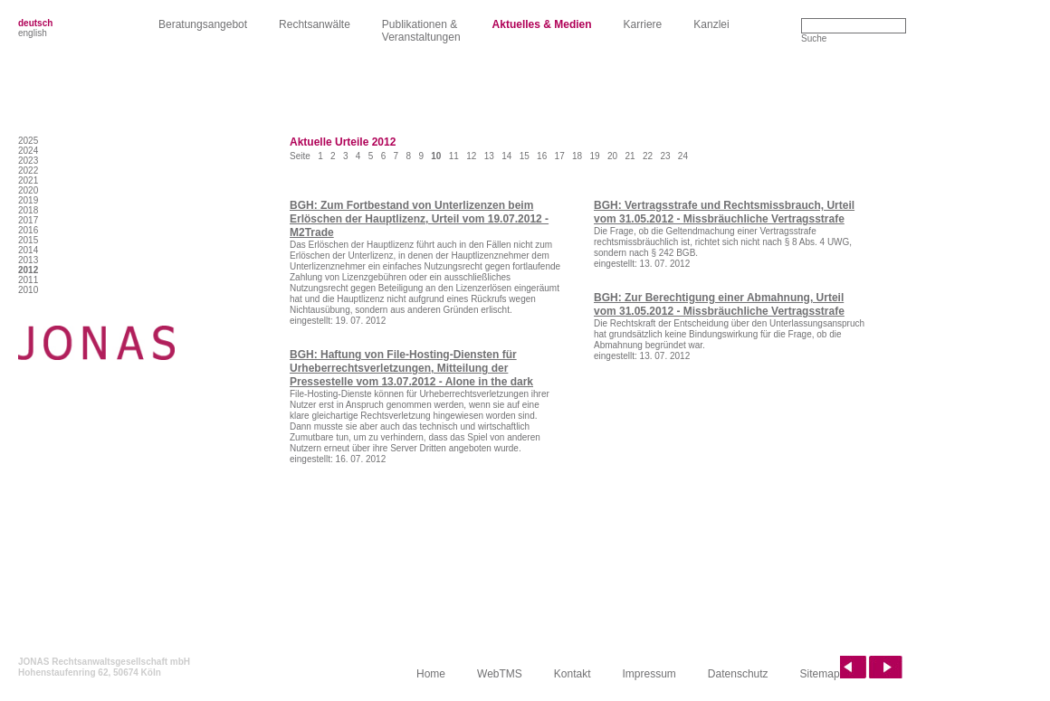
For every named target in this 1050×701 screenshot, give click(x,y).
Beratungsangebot (202, 24)
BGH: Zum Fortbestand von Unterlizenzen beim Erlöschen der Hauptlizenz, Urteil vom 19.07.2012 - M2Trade (419, 219)
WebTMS (499, 674)
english (32, 33)
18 (577, 156)
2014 (28, 250)
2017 (28, 220)
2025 (28, 141)
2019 (28, 200)
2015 (28, 240)
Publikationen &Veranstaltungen (421, 30)
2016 (28, 230)
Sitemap (820, 674)
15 (525, 156)
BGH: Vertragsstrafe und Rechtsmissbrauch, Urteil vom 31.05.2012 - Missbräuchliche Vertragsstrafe (724, 212)
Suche (813, 38)
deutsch (35, 23)
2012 (28, 270)
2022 (28, 170)
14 (506, 156)
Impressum (649, 674)
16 (542, 156)
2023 (28, 161)
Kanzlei (711, 24)
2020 (28, 190)
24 (683, 156)
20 (612, 156)
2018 (28, 210)
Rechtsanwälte (314, 24)
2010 (28, 290)
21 (630, 156)
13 (489, 156)
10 (436, 156)
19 (595, 156)
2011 (28, 280)
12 (471, 156)
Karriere (643, 24)
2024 (28, 151)
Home (430, 674)
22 (648, 156)
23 (665, 156)
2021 (28, 180)
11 (454, 156)
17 (560, 156)
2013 (28, 260)
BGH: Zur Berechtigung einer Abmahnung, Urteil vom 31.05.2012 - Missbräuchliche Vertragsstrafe (719, 304)
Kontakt (572, 674)
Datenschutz (738, 674)
